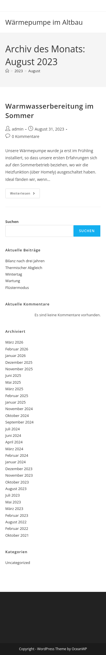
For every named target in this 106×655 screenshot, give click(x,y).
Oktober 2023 (17, 482)
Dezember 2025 (19, 362)
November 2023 (19, 475)
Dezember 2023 (19, 468)
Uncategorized (17, 562)
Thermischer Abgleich (23, 267)
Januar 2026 (15, 355)
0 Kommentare (25, 136)
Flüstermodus (17, 287)
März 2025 (14, 388)
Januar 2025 (15, 402)
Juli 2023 (12, 495)
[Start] (7, 70)
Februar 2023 (16, 515)
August (34, 70)
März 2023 (14, 508)
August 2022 (16, 521)
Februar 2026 (16, 349)
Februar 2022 (16, 528)
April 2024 (14, 442)
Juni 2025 (13, 375)
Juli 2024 (12, 428)
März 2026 (14, 342)
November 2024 (19, 408)
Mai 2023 (13, 502)
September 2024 (19, 422)
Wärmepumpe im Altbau (44, 22)
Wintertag (13, 274)
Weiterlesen (25, 194)
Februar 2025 (16, 395)
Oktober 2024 (17, 415)
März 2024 (14, 448)
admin (17, 129)
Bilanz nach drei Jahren (25, 260)
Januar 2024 (15, 461)
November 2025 (19, 368)
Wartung (12, 280)
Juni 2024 (13, 435)
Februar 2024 (16, 455)
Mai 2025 (13, 382)
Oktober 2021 (17, 535)
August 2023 (16, 488)
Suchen (12, 221)
